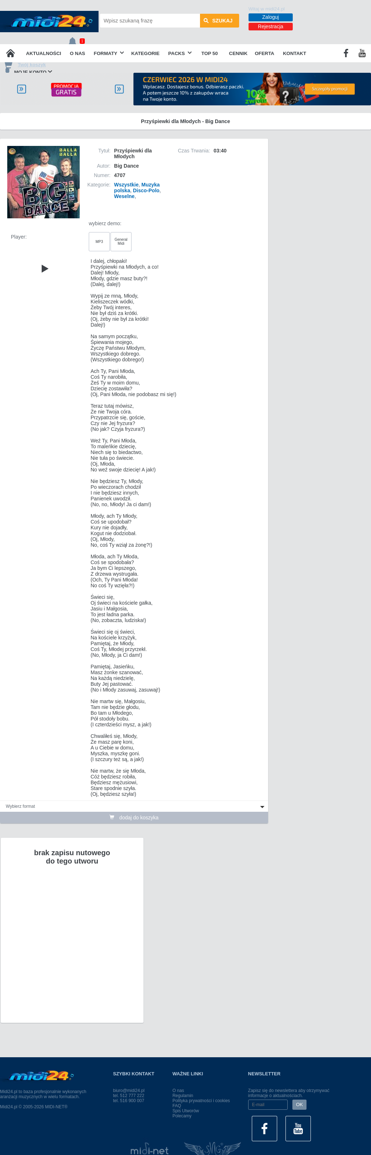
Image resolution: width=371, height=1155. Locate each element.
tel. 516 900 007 (128, 1100)
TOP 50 (209, 53)
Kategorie (145, 53)
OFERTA (264, 53)
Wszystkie (126, 185)
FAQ (176, 1105)
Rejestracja (270, 26)
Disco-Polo (146, 190)
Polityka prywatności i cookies (201, 1100)
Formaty (109, 53)
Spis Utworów (185, 1110)
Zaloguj (270, 17)
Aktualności (43, 53)
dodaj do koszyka (133, 817)
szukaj (218, 21)
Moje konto (28, 72)
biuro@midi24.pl (129, 1090)
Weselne (124, 196)
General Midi (121, 241)
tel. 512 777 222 (128, 1095)
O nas (77, 53)
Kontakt (294, 53)
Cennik (238, 53)
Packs (180, 53)
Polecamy (182, 1115)
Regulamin (182, 1095)
